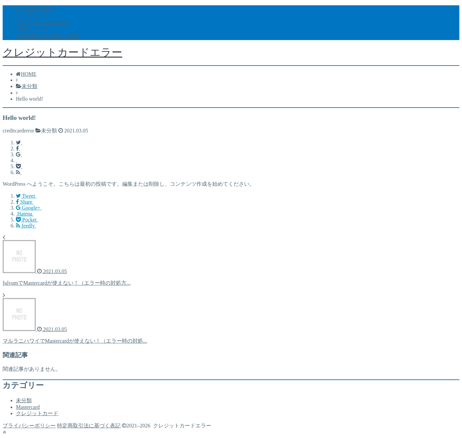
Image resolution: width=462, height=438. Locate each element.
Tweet (26, 196)
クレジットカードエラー (62, 52)
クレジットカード (37, 413)
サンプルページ (34, 8)
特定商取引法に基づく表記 (47, 36)
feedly (26, 225)
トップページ (32, 15)
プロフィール (32, 29)
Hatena (24, 214)
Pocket (27, 219)
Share (24, 202)
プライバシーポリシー (42, 22)
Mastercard (28, 407)
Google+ (29, 208)
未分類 (24, 400)
